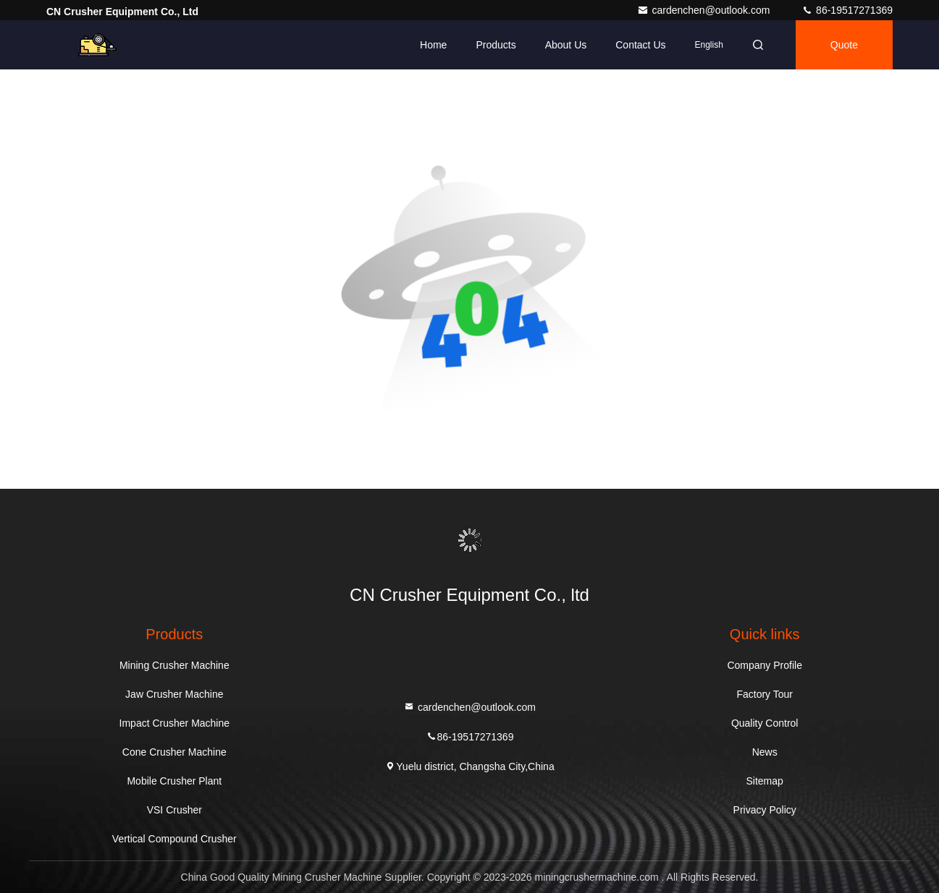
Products (495, 45)
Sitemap (764, 781)
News (765, 752)
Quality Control (765, 723)
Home (433, 45)
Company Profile (764, 665)
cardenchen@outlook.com (704, 10)
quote (844, 45)
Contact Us (640, 45)
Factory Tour (764, 694)
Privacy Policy (764, 810)
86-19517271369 (847, 10)
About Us (566, 45)
